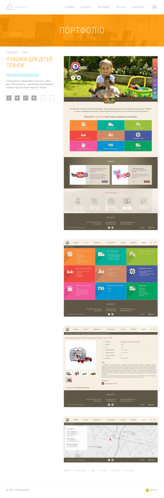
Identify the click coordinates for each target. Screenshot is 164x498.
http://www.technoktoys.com (22, 74)
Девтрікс (24, 490)
